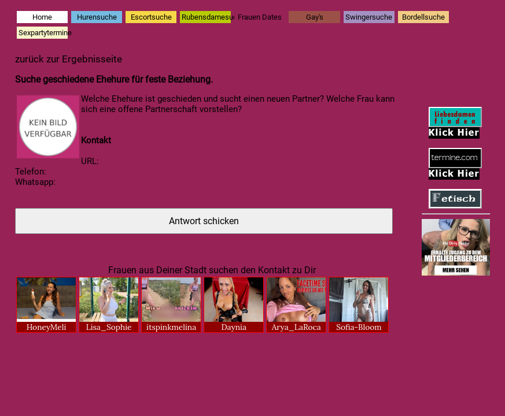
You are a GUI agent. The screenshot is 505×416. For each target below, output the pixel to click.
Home (42, 17)
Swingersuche (368, 17)
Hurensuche (97, 17)
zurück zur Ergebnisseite (68, 59)
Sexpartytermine (43, 32)
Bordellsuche (423, 17)
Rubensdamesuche (206, 17)
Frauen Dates (260, 17)
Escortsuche (151, 17)
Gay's (314, 17)
